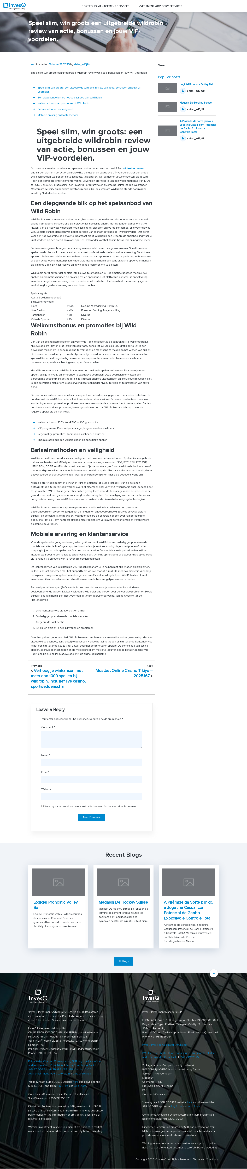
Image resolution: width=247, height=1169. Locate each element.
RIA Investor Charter (40, 1061)
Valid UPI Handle (82, 1073)
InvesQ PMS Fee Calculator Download (164, 1045)
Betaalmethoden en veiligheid (55, 109)
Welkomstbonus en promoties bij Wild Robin (63, 103)
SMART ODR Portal (39, 1069)
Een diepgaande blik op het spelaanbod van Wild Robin (70, 97)
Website (46, 789)
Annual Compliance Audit (80, 1065)
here (75, 1082)
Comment (48, 727)
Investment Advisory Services (160, 6)
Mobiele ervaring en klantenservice (58, 115)
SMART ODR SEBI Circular (68, 1069)
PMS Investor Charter (154, 1053)
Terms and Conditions (206, 1159)
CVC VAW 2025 (61, 1073)
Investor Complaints (51, 1065)
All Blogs (124, 961)
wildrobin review (133, 168)
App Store (80, 1086)
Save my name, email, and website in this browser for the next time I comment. (90, 806)
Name (45, 755)
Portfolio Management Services (106, 6)
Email (45, 772)
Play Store (62, 1086)
